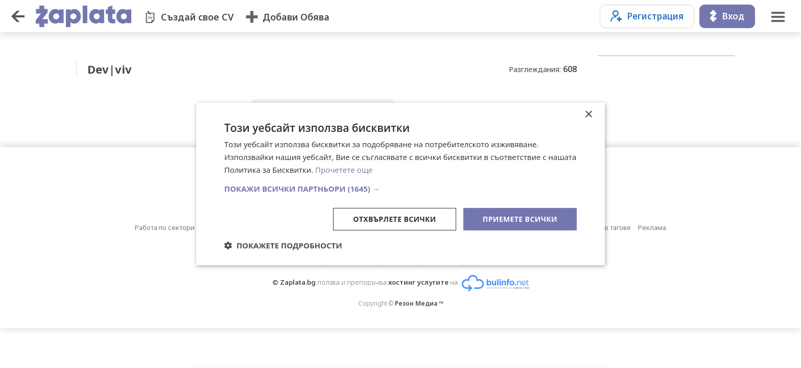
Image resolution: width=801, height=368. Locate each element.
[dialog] (400, 184)
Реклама (652, 227)
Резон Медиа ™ (419, 303)
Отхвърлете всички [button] (394, 218)
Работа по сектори (165, 227)
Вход (727, 16)
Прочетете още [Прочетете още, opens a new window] (343, 170)
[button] (400, 188)
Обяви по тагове (605, 227)
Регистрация (647, 16)
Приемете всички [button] (520, 218)
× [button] (588, 115)
